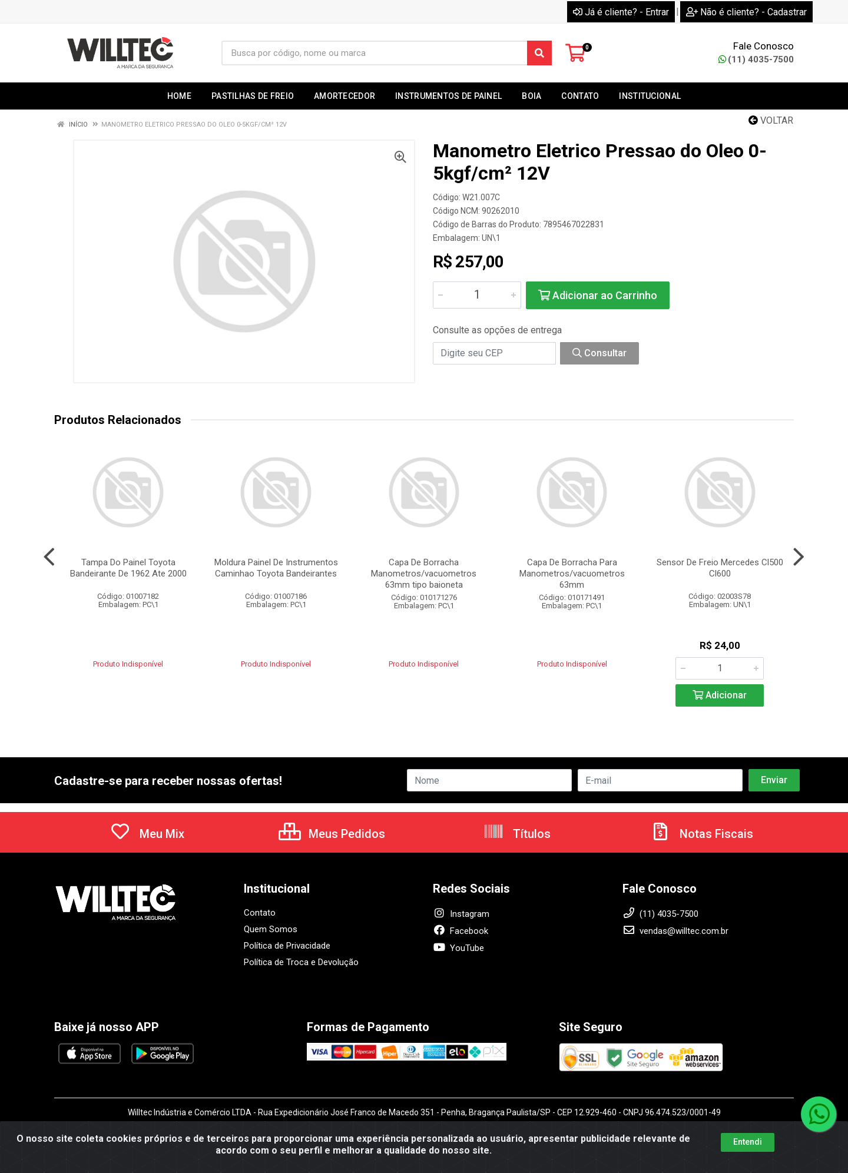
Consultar (599, 353)
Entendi (747, 1142)
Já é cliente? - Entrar (621, 12)
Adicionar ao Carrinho (597, 295)
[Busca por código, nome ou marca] (374, 53)
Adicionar (720, 695)
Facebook (460, 931)
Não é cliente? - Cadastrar (746, 12)
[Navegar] (49, 557)
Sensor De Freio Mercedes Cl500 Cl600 (720, 568)
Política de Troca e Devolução (301, 962)
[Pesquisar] (539, 53)
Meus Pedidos (332, 834)
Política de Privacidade (287, 945)
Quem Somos (270, 929)
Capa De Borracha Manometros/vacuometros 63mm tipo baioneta (423, 573)
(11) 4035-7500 (756, 59)
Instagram (461, 914)
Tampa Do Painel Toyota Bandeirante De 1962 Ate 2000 (128, 568)
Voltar (770, 120)
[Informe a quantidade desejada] (477, 295)
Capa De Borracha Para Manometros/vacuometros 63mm (572, 573)
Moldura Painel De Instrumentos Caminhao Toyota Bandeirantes (276, 568)
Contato (260, 912)
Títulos (517, 834)
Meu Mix (147, 834)
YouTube (458, 948)
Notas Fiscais (701, 834)
